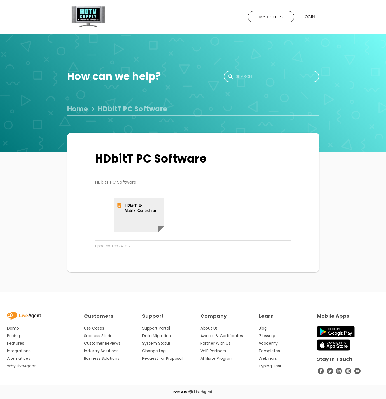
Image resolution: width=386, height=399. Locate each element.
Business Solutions (101, 358)
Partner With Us (215, 343)
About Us (209, 328)
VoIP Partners (213, 351)
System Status (156, 343)
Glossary (267, 335)
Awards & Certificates (221, 335)
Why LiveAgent (21, 366)
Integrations (19, 351)
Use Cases (94, 328)
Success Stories (99, 335)
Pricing (13, 335)
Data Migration (156, 335)
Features (15, 343)
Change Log (154, 351)
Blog (263, 328)
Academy (268, 343)
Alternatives (18, 358)
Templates (269, 351)
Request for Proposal (162, 358)
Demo (13, 328)
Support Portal (156, 328)
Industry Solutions (101, 351)
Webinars (268, 358)
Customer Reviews (102, 343)
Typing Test (270, 366)
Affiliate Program (216, 358)
